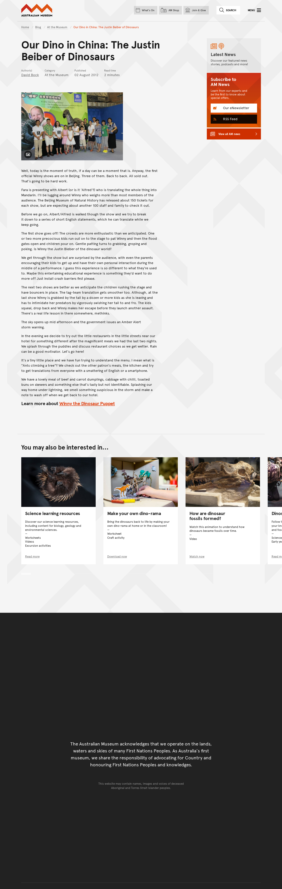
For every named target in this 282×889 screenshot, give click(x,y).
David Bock (30, 74)
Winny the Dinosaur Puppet (87, 403)
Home (25, 27)
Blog (38, 27)
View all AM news (229, 134)
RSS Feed (230, 118)
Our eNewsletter (235, 107)
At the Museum (57, 27)
